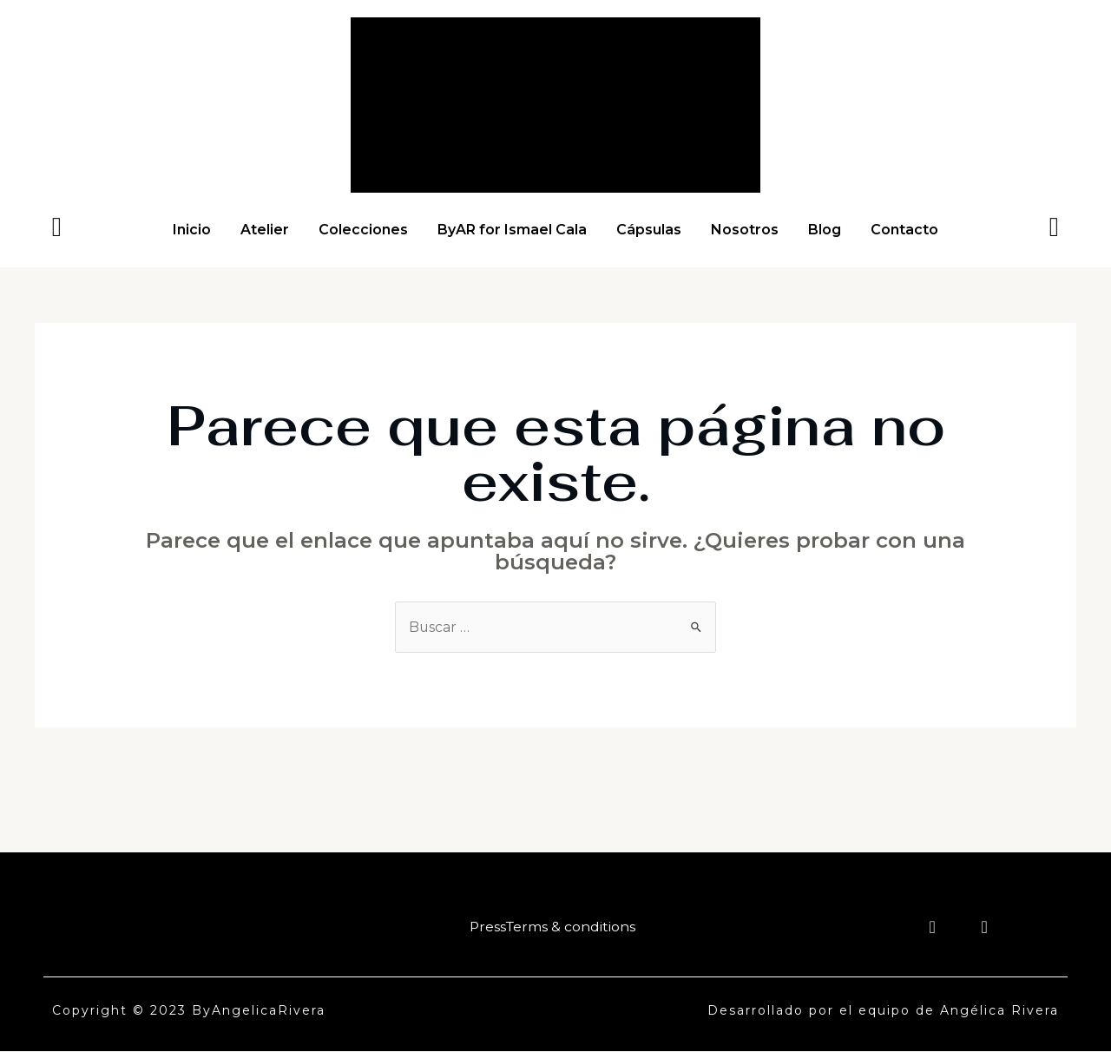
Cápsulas (648, 229)
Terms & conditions (570, 926)
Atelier (264, 229)
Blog (824, 229)
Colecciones (363, 229)
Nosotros (745, 229)
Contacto (904, 229)
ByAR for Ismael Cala (512, 229)
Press (486, 926)
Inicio (192, 229)
